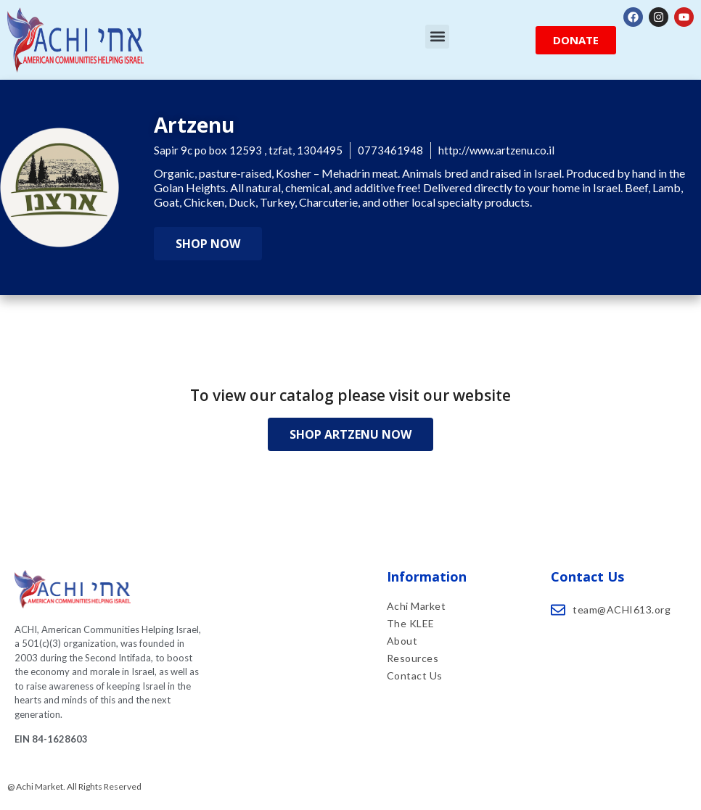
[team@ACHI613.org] (558, 610)
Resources (413, 658)
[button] (437, 37)
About (402, 641)
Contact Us (415, 675)
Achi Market (416, 606)
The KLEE (412, 623)
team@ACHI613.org (622, 609)
